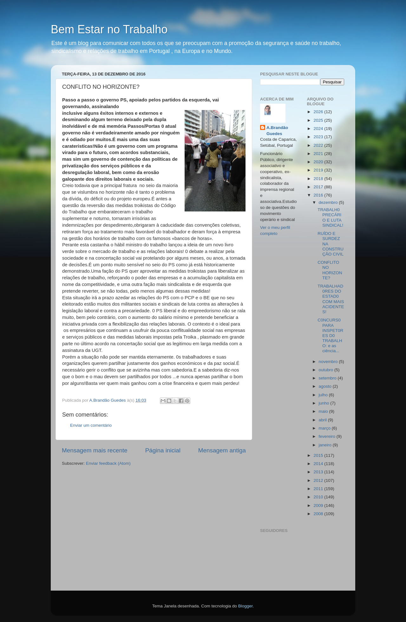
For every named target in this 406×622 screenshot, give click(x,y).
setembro (328, 378)
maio (324, 411)
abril (323, 420)
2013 (318, 472)
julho (324, 394)
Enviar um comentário (91, 425)
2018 (318, 178)
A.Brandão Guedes (277, 130)
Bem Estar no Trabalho (109, 29)
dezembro (329, 202)
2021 (318, 153)
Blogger (245, 606)
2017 (318, 187)
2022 (318, 145)
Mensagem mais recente (95, 450)
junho (325, 403)
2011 (318, 488)
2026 (318, 111)
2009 (318, 505)
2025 (318, 120)
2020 (318, 161)
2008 (318, 513)
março (325, 428)
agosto (326, 386)
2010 (318, 497)
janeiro (326, 445)
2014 (318, 463)
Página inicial (162, 450)
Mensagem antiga (222, 450)
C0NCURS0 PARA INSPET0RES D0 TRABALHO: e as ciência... (330, 335)
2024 (318, 128)
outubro (327, 369)
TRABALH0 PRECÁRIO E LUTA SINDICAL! (330, 217)
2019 (318, 170)
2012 (318, 480)
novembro (329, 361)
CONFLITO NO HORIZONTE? (330, 270)
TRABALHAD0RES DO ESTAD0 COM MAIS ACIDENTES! (331, 299)
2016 (318, 195)
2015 (318, 455)
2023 (318, 136)
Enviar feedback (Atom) (108, 463)
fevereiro (328, 436)
